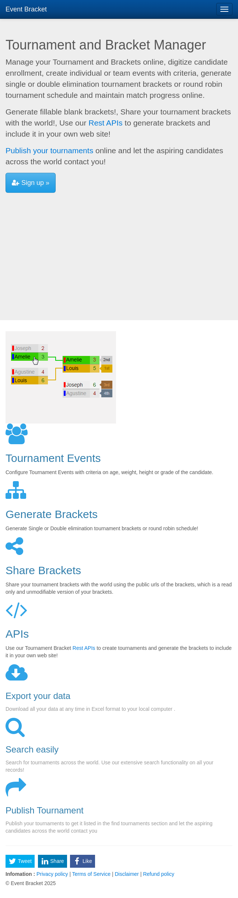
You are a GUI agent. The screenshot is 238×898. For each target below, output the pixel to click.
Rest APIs (105, 123)
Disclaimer (126, 874)
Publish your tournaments (49, 150)
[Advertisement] (119, 253)
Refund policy (157, 874)
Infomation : (20, 874)
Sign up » (30, 182)
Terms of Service (91, 874)
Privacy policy (52, 874)
